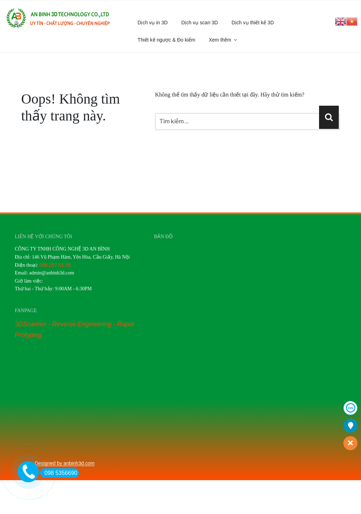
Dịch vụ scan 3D (199, 22)
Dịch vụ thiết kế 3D (253, 22)
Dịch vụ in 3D (152, 22)
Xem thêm (223, 40)
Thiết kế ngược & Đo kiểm (166, 40)
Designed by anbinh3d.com (64, 463)
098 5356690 (59, 473)
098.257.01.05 (55, 265)
